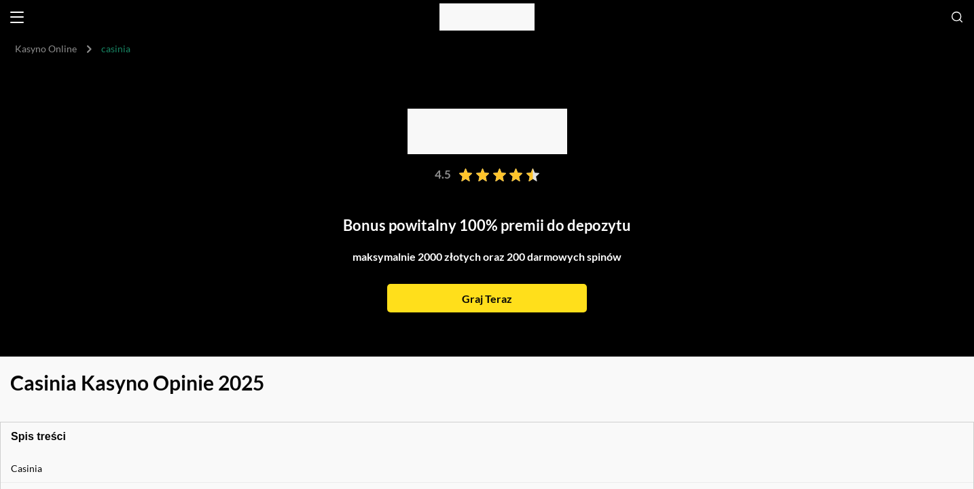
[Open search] (957, 17)
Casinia (26, 468)
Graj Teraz (487, 298)
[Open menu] (17, 17)
